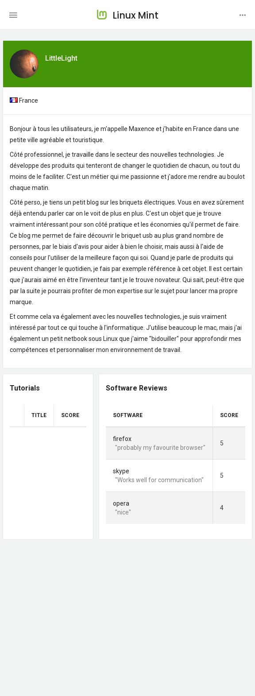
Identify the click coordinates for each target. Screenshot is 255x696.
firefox (122, 438)
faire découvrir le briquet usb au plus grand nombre (144, 235)
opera (121, 503)
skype (121, 471)
